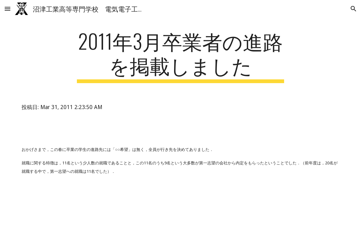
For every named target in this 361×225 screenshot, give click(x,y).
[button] (7, 8)
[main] (180, 56)
